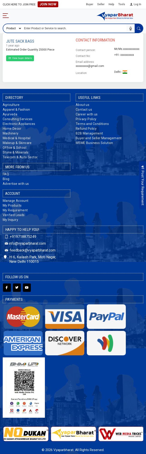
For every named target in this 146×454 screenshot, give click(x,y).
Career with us (87, 114)
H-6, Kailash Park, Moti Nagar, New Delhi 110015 (30, 259)
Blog (6, 179)
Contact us (84, 109)
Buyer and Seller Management (99, 138)
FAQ (6, 174)
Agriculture (11, 105)
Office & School (14, 147)
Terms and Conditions (92, 124)
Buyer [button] (89, 4)
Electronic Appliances (19, 124)
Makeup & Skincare (17, 143)
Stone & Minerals (15, 152)
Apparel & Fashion (16, 109)
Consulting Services (18, 119)
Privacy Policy (86, 119)
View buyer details (20, 58)
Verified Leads (14, 215)
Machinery (11, 133)
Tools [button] (121, 4)
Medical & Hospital (16, 138)
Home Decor (12, 128)
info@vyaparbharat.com (25, 243)
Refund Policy (86, 128)
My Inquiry (10, 220)
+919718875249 (20, 236)
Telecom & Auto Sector (20, 157)
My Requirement (15, 210)
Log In (135, 4)
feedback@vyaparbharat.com (30, 250)
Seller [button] (101, 4)
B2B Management (89, 133)
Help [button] (111, 4)
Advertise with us (16, 184)
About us (82, 105)
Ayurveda (10, 114)
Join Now (47, 4)
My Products (12, 205)
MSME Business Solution (94, 143)
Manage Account (16, 201)
